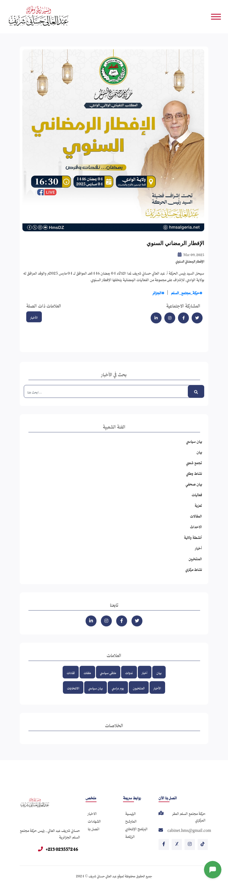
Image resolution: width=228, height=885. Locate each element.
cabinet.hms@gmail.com (189, 830)
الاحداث (196, 532)
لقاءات (71, 679)
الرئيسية (130, 812)
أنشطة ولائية (193, 543)
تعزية (198, 511)
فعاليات (197, 500)
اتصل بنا (94, 828)
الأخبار (34, 323)
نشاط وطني (194, 479)
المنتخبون (139, 694)
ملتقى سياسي (108, 679)
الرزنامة (130, 835)
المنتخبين (195, 564)
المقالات (196, 522)
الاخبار (92, 812)
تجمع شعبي (194, 468)
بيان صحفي (194, 490)
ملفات (87, 679)
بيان (199, 458)
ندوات (129, 679)
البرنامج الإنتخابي (136, 828)
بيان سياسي (194, 447)
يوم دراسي (118, 694)
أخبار (198, 554)
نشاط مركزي (193, 575)
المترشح (131, 820)
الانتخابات (73, 694)
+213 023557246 (58, 848)
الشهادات (94, 820)
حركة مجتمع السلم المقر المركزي (189, 816)
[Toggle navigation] (216, 16)
